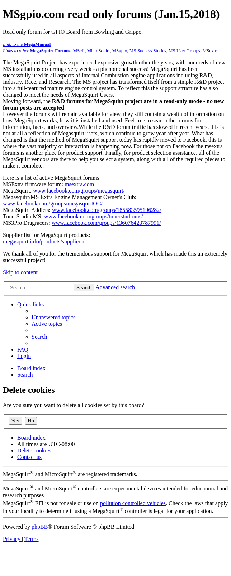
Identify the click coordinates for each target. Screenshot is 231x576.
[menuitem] (53, 317)
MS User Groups (184, 50)
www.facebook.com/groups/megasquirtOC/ (53, 203)
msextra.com (79, 184)
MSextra (211, 50)
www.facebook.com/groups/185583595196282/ (106, 210)
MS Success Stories (147, 50)
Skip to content (20, 272)
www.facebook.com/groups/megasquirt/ (79, 191)
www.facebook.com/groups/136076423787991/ (106, 223)
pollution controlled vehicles (133, 503)
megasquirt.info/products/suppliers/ (43, 241)
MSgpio (119, 50)
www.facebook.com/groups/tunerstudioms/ (93, 216)
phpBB (40, 527)
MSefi (79, 50)
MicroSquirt (98, 50)
